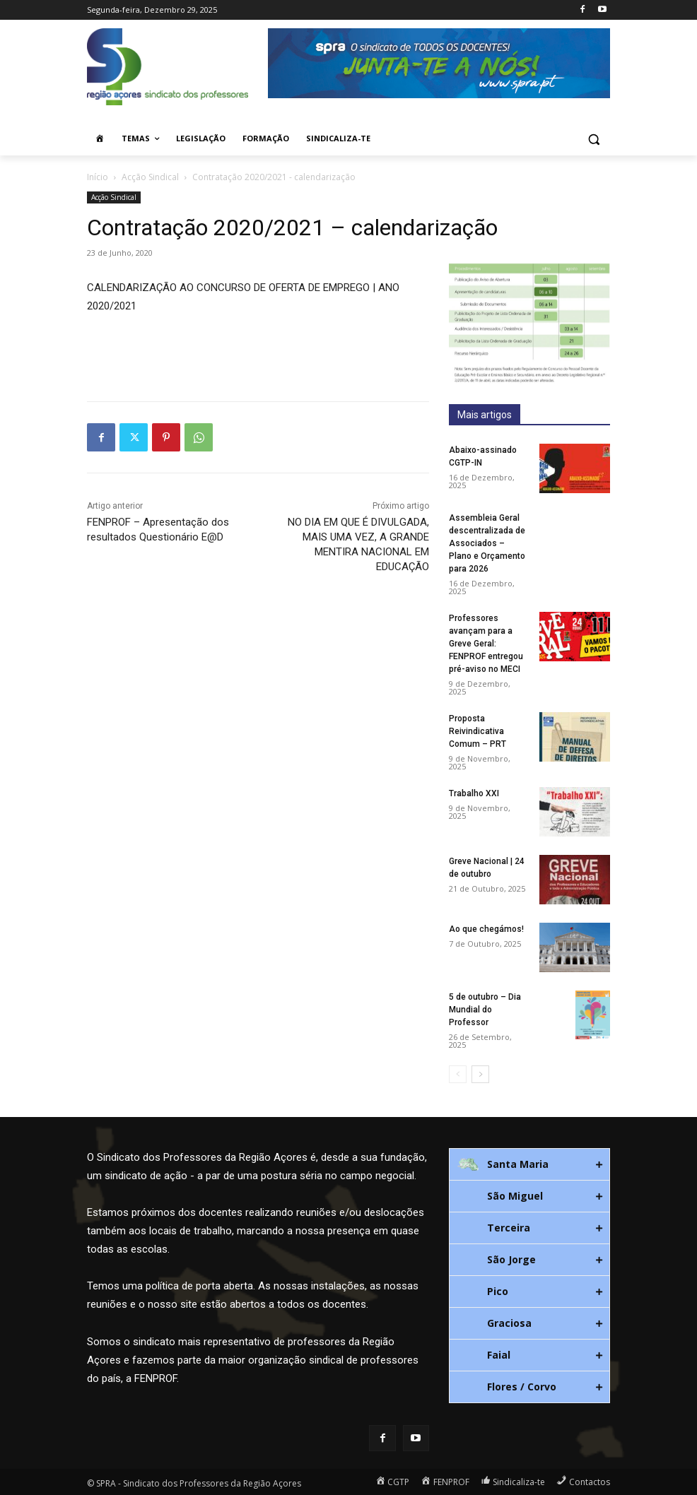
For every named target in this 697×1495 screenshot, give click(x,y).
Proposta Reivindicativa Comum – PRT (477, 731)
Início (97, 177)
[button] (593, 138)
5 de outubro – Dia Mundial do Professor (485, 1009)
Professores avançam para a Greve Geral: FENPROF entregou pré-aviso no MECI (486, 643)
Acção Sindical (150, 177)
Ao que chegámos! (486, 929)
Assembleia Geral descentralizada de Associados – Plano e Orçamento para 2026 (487, 543)
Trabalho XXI (474, 793)
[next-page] (480, 1074)
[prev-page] (458, 1074)
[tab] (529, 1164)
